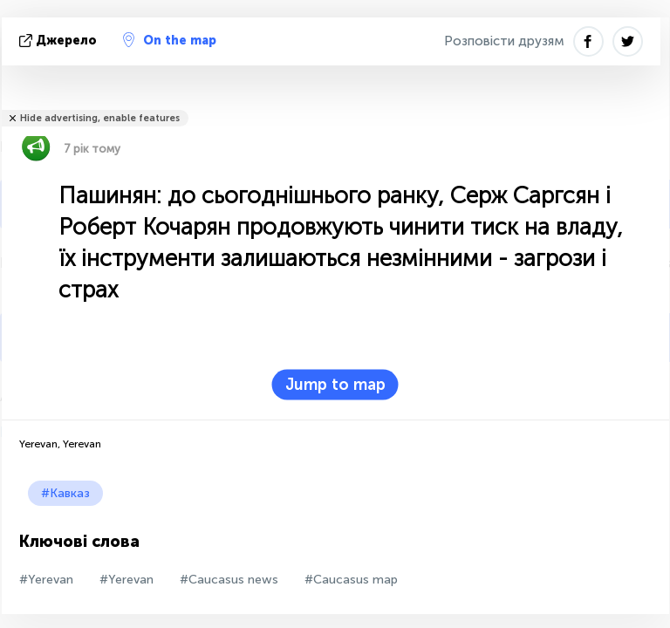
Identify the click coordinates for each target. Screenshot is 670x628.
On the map (169, 40)
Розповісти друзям (504, 41)
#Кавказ (65, 493)
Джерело (60, 40)
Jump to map (335, 384)
